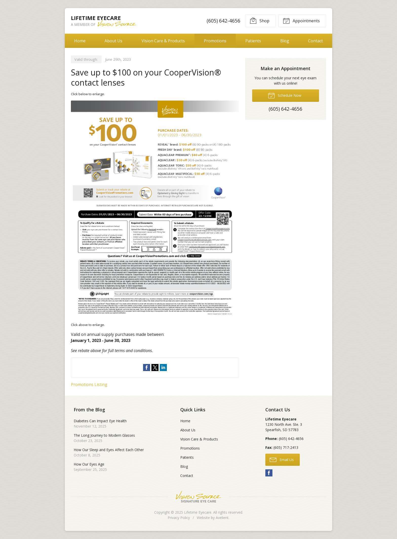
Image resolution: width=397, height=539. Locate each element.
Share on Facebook (146, 367)
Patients (253, 41)
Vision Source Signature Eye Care (198, 497)
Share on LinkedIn (163, 367)
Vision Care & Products (163, 41)
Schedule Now (284, 95)
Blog (284, 41)
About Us (113, 41)
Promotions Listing (89, 384)
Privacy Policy (179, 517)
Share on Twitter (154, 367)
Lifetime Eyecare (197, 512)
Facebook (268, 472)
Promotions (215, 41)
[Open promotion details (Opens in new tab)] (155, 209)
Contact (315, 41)
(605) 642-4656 (223, 20)
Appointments (301, 20)
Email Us (282, 459)
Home (80, 41)
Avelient (222, 517)
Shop (259, 20)
